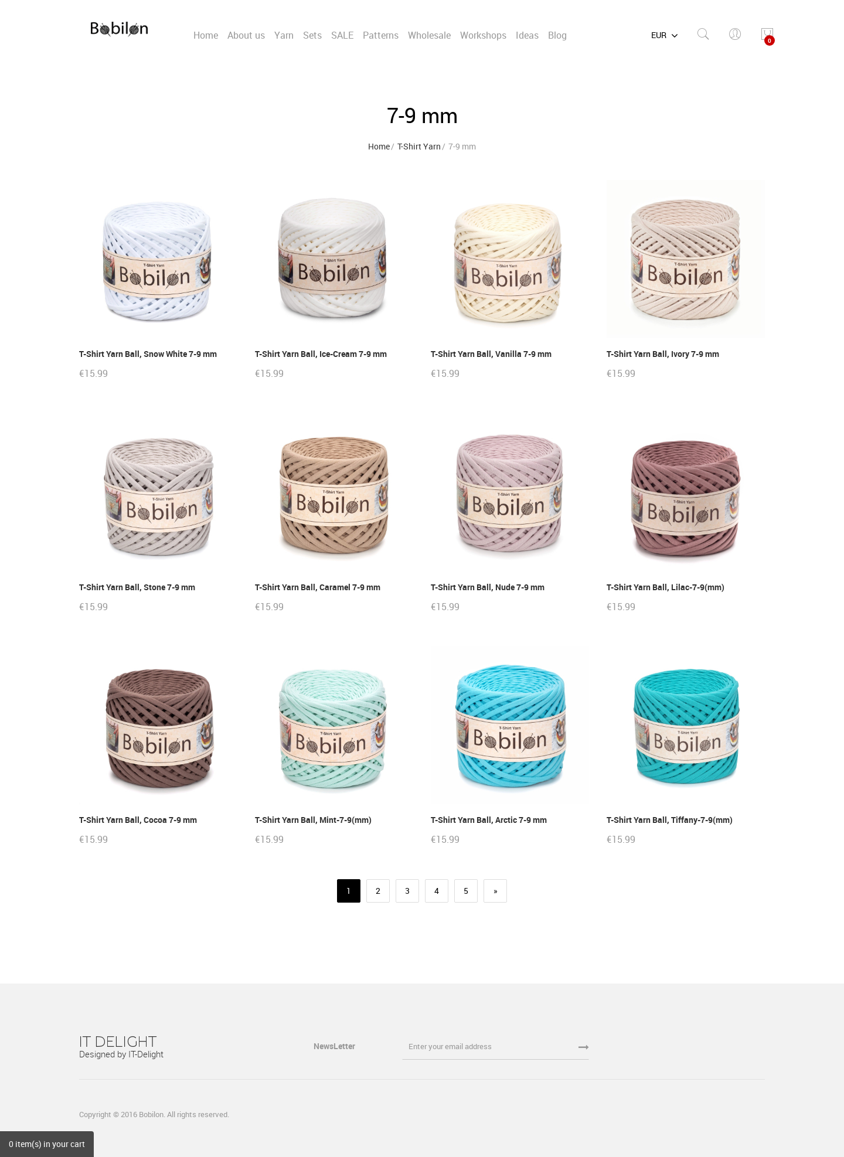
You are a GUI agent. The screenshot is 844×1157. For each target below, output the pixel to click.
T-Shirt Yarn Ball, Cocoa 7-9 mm (138, 819)
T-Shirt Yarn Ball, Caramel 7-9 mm (317, 587)
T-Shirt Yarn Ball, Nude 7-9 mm (487, 587)
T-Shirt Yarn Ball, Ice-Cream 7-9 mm (321, 353)
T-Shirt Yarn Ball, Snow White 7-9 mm (148, 353)
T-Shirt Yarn (419, 146)
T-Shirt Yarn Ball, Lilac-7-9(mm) (665, 587)
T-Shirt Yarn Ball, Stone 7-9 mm (137, 587)
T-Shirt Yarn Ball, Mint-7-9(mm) (313, 819)
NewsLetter (335, 1045)
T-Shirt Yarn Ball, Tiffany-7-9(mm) (670, 819)
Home (379, 146)
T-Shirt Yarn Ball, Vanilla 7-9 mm (491, 353)
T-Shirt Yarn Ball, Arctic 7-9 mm (489, 819)
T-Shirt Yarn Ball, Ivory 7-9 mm (663, 353)
